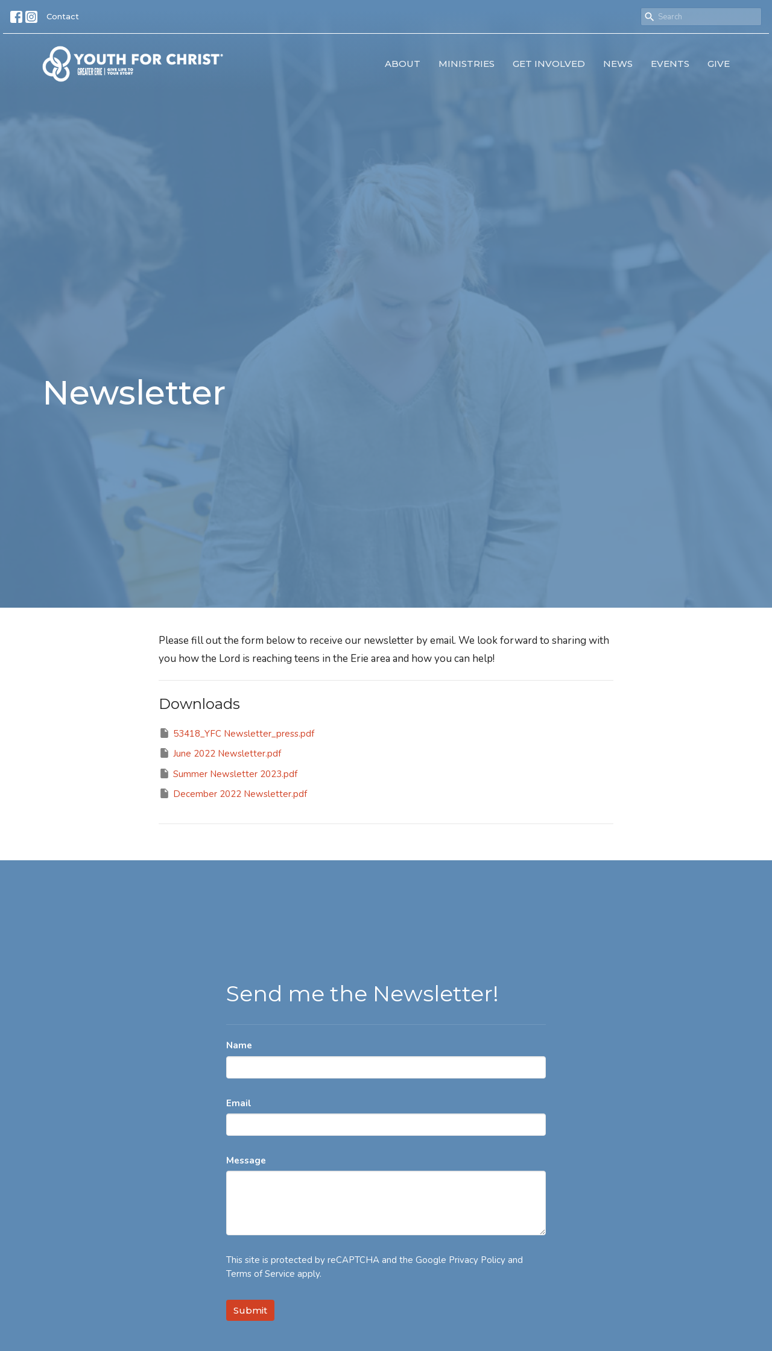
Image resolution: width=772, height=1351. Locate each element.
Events (670, 63)
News (618, 63)
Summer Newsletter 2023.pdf (228, 773)
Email (239, 1103)
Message (246, 1160)
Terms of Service (260, 1274)
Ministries (466, 63)
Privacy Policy (477, 1260)
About (402, 63)
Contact (62, 16)
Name (239, 1045)
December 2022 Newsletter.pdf (233, 793)
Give (718, 63)
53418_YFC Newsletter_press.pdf (236, 733)
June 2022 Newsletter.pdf (220, 753)
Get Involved (549, 63)
